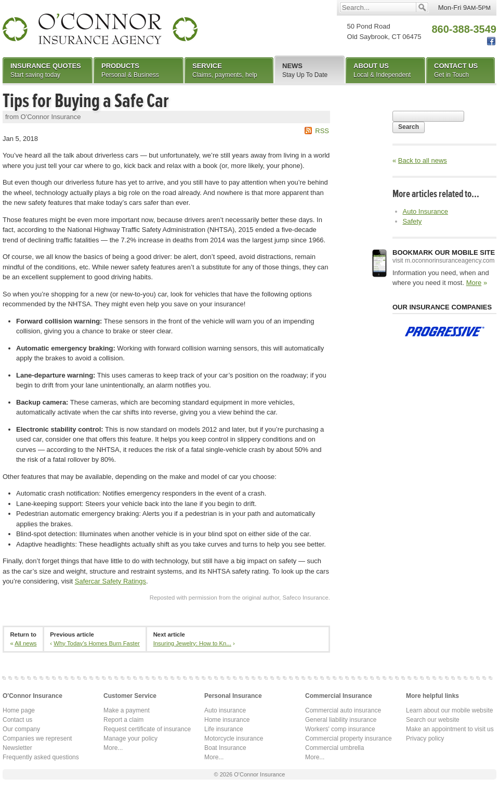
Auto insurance (225, 710)
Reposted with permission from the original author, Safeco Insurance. (240, 597)
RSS (322, 131)
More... (113, 747)
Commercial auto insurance (343, 710)
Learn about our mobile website (449, 710)
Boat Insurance (225, 747)
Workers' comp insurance (340, 729)
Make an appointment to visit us (450, 729)
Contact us (17, 719)
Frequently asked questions (41, 757)
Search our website (432, 719)
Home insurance (227, 719)
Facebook (491, 41)
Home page (19, 710)
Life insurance (223, 729)
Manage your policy (130, 738)
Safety (412, 221)
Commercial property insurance (348, 738)
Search (408, 127)
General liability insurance (340, 719)
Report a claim (123, 719)
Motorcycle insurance (233, 738)
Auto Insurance (425, 211)
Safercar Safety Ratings (110, 581)
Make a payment (126, 710)
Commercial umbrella (334, 747)
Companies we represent (37, 738)
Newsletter (17, 747)
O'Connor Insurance (100, 28)
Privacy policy (425, 738)
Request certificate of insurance (147, 729)
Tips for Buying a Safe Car (86, 101)
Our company (21, 729)
